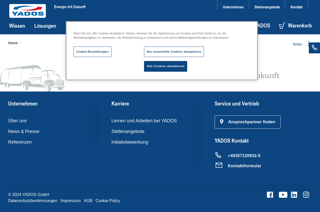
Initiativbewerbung (129, 142)
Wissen (17, 25)
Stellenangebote (267, 7)
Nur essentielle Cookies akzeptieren (174, 51)
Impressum (70, 201)
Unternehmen (233, 7)
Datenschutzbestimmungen (32, 201)
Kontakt (296, 7)
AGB (88, 201)
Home (13, 43)
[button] (248, 122)
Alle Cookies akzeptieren (165, 66)
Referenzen (20, 142)
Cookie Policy (107, 201)
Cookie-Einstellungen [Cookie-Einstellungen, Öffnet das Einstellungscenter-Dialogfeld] (92, 51)
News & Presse (23, 131)
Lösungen (45, 25)
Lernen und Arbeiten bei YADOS (144, 120)
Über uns (17, 120)
